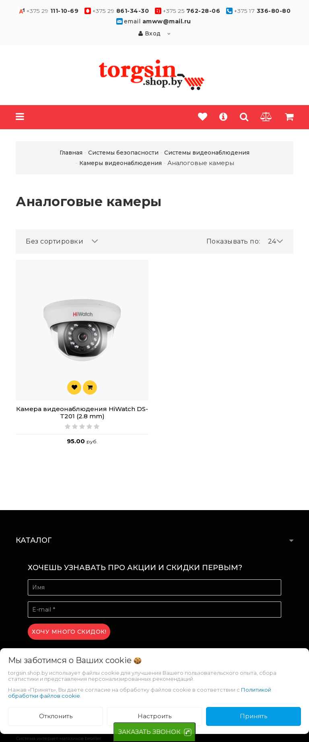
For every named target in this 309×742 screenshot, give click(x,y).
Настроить (154, 716)
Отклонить (55, 716)
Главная (71, 152)
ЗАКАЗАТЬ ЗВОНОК (149, 732)
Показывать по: (233, 241)
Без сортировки (62, 241)
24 (276, 241)
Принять (253, 716)
